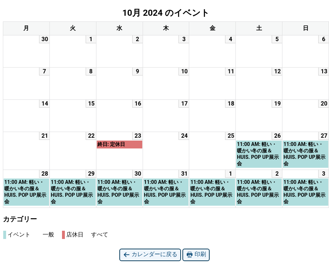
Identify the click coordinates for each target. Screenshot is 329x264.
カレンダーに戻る (150, 254)
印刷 (196, 254)
